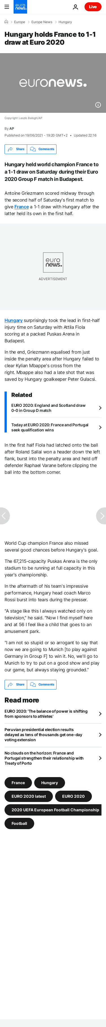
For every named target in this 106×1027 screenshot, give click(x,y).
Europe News (41, 22)
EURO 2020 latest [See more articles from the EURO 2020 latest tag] (29, 796)
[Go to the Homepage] (20, 7)
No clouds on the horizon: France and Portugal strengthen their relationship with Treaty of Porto (44, 758)
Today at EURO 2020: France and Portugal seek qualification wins (49, 427)
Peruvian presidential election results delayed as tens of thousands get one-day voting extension (43, 734)
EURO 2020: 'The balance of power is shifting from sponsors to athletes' (46, 714)
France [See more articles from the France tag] (18, 782)
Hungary (65, 22)
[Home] (6, 22)
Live (93, 6)
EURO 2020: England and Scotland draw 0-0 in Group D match (48, 408)
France (21, 206)
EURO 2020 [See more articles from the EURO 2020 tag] (73, 796)
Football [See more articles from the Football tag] (19, 823)
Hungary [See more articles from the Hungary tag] (49, 782)
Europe (19, 22)
